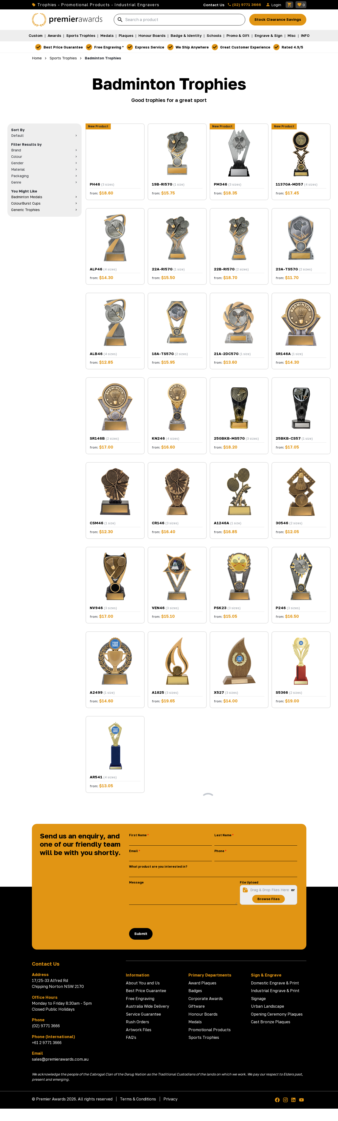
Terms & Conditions (138, 1099)
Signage (258, 998)
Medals (106, 35)
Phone (219, 851)
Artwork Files (138, 1029)
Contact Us (214, 4)
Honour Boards (151, 35)
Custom (36, 35)
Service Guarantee (143, 1014)
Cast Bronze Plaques (270, 1021)
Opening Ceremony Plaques (277, 1014)
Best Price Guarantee (146, 990)
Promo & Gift (237, 35)
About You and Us (143, 982)
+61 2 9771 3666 (47, 1042)
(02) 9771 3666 (244, 4)
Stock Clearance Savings (277, 19)
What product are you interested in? (158, 866)
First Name (138, 835)
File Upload (249, 882)
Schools (214, 35)
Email (133, 851)
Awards (54, 35)
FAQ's (131, 1037)
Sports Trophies (80, 35)
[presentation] (166, 916)
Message (136, 882)
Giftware (196, 1006)
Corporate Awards (205, 998)
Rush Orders (137, 1021)
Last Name (222, 835)
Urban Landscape (267, 1006)
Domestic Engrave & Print (275, 982)
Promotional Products (209, 1029)
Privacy (170, 1099)
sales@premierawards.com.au (60, 1059)
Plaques (126, 35)
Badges (195, 990)
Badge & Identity (186, 35)
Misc (292, 35)
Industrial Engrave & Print (275, 990)
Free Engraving (140, 998)
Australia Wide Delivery (147, 1006)
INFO (305, 35)
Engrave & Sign (268, 35)
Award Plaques (202, 982)
